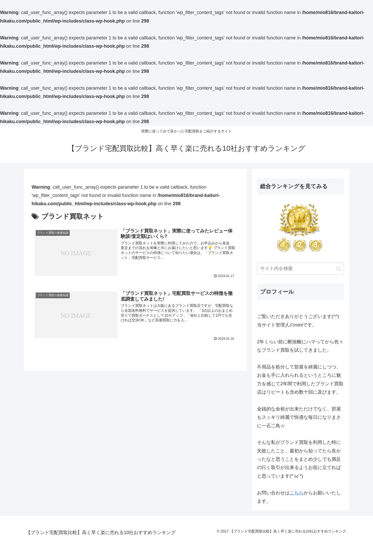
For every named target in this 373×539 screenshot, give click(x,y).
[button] (338, 269)
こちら (297, 492)
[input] (300, 268)
